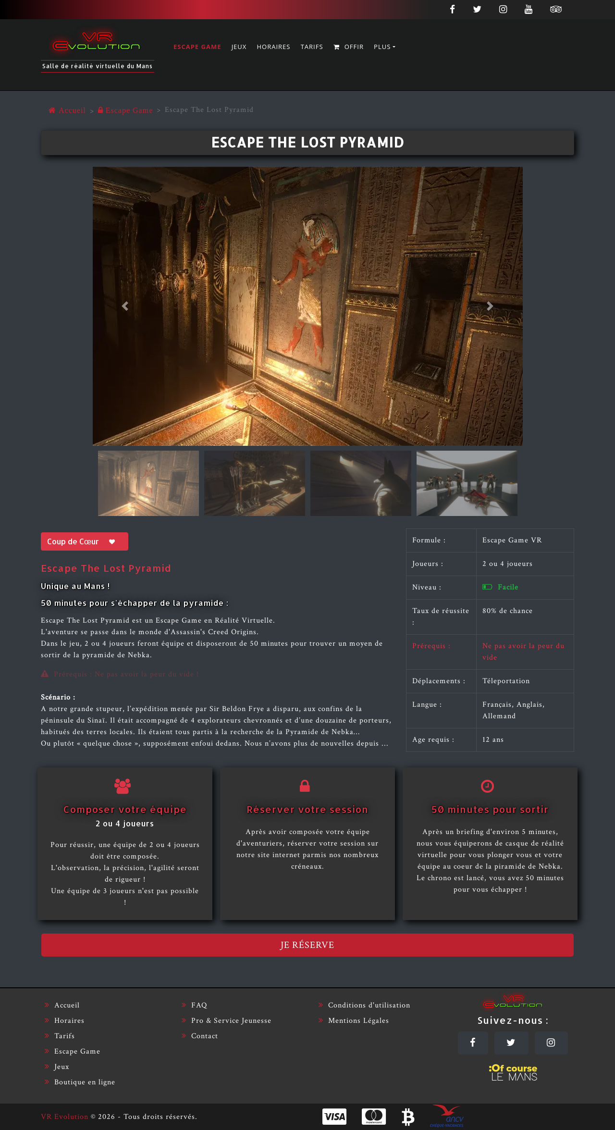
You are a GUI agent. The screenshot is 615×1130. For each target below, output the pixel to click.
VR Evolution (64, 1117)
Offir (348, 46)
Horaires (274, 46)
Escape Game (197, 46)
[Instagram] (551, 1043)
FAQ (194, 1005)
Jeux (239, 46)
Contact (200, 1036)
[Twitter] (511, 1043)
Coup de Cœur (84, 541)
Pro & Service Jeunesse (226, 1021)
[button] (125, 306)
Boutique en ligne (80, 1082)
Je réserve (307, 945)
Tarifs (312, 46)
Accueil (62, 1005)
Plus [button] (382, 46)
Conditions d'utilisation (364, 1005)
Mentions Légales (354, 1021)
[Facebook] (473, 1043)
